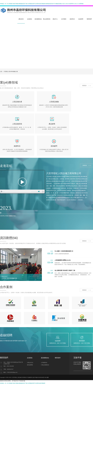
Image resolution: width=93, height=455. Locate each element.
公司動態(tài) (44, 353)
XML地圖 (46, 368)
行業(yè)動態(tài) (45, 356)
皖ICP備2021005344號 (38, 368)
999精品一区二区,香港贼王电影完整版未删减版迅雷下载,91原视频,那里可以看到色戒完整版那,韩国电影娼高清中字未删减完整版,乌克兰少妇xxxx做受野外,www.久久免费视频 (41, 3)
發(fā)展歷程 (30, 356)
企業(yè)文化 (30, 353)
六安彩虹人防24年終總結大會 (11, 71)
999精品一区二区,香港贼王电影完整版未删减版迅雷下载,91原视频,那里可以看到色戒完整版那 (22, 374)
